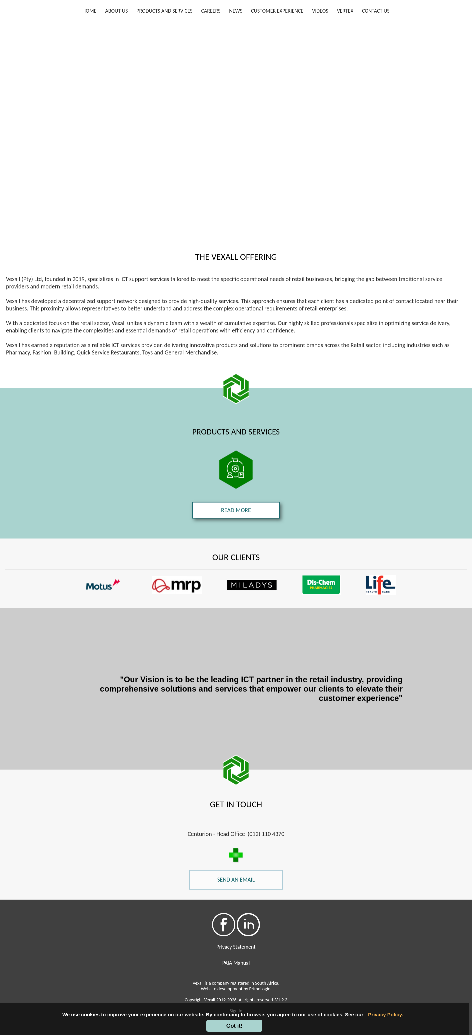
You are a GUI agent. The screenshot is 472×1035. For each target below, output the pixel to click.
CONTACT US (376, 11)
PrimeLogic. (260, 989)
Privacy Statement (235, 947)
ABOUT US (116, 11)
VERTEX (345, 11)
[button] (39, 585)
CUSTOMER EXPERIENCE (277, 11)
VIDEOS (320, 11)
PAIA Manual (236, 963)
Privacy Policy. (385, 1014)
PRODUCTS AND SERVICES (164, 11)
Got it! (234, 1026)
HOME (90, 10)
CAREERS (210, 11)
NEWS (235, 11)
